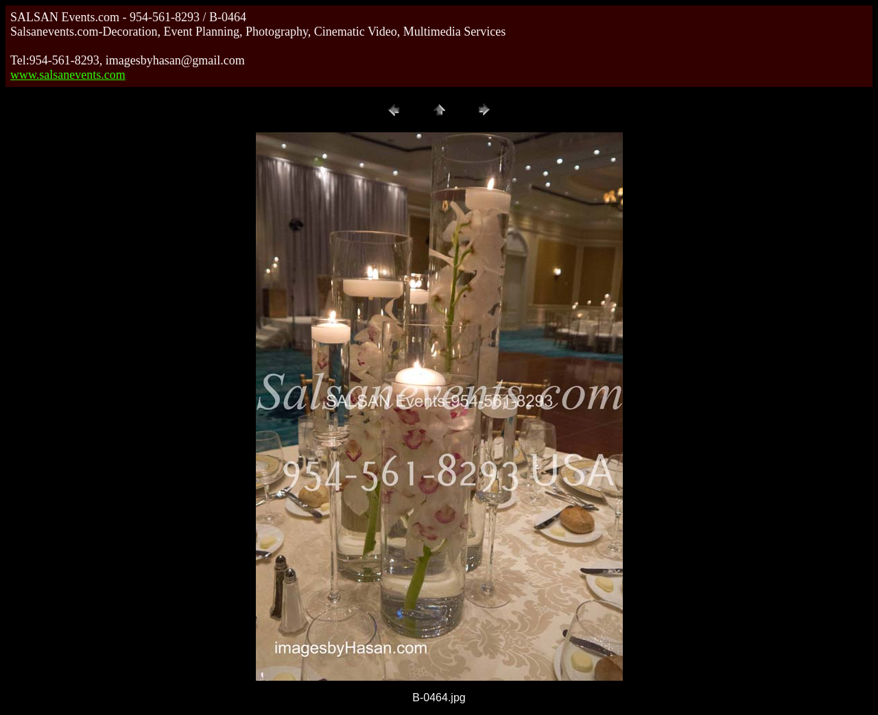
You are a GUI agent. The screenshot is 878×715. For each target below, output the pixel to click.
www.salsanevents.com (68, 75)
